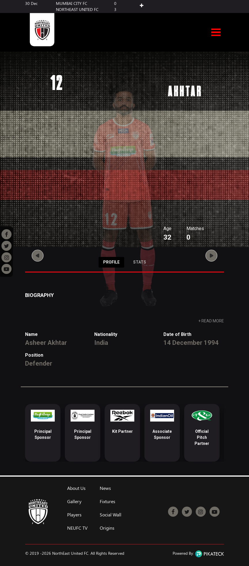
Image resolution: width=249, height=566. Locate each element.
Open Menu (215, 32)
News (105, 488)
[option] (43, 433)
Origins (107, 528)
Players (74, 515)
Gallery (74, 501)
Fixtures (107, 501)
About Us (76, 488)
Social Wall (110, 515)
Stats (139, 262)
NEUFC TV (77, 528)
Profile (111, 262)
